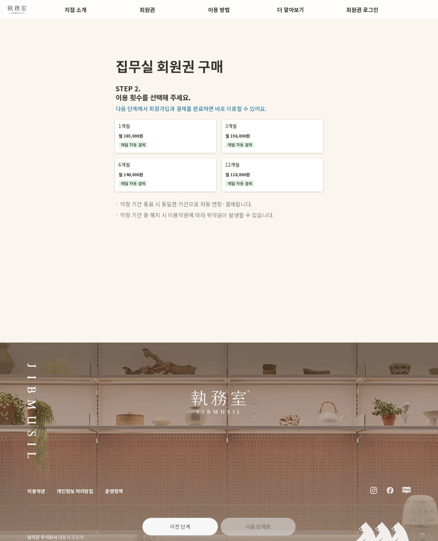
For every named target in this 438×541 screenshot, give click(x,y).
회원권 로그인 (362, 9)
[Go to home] (16, 9)
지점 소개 (76, 9)
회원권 (147, 9)
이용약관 (36, 491)
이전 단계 (180, 526)
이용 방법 (219, 9)
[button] (165, 136)
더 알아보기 (290, 9)
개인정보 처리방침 (75, 491)
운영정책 (114, 491)
